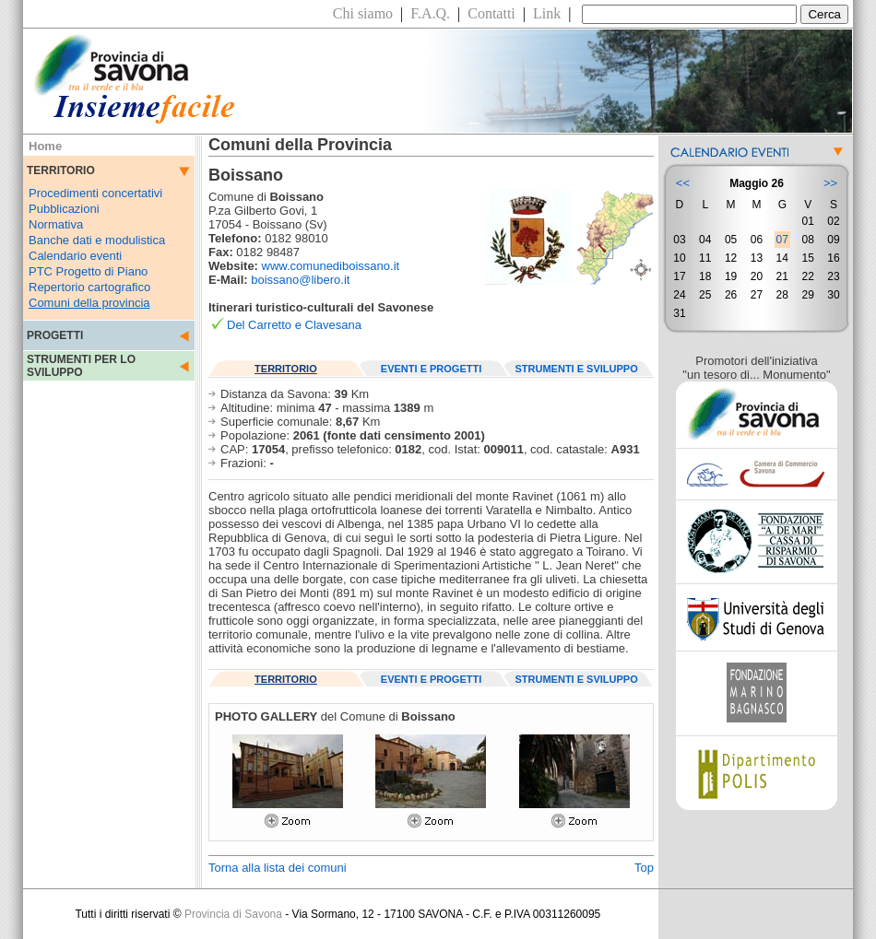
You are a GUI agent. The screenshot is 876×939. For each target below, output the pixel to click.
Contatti (491, 13)
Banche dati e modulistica (97, 240)
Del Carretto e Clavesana (294, 325)
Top (644, 867)
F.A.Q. (430, 13)
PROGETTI (55, 335)
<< (683, 183)
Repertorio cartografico (89, 287)
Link (547, 13)
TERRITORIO (286, 368)
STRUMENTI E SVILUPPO (576, 368)
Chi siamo (363, 13)
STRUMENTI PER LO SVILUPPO (81, 366)
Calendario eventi (75, 256)
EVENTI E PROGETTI (431, 368)
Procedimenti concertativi (95, 193)
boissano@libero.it (300, 280)
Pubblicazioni (64, 209)
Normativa (56, 224)
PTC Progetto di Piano (88, 271)
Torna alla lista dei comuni (277, 867)
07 (782, 239)
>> (830, 183)
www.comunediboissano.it (331, 266)
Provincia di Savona (233, 914)
